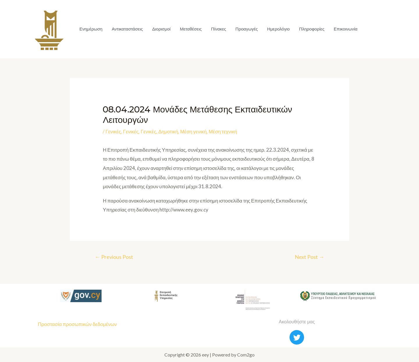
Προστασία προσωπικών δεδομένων (77, 324)
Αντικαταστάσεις (127, 29)
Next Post (309, 257)
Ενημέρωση (90, 29)
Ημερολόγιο (278, 29)
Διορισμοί (161, 29)
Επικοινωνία (345, 29)
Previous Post (114, 257)
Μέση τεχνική (223, 131)
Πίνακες (218, 29)
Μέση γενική (193, 131)
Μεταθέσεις (191, 29)
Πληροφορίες (311, 29)
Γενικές (113, 131)
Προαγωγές (246, 29)
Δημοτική (168, 131)
